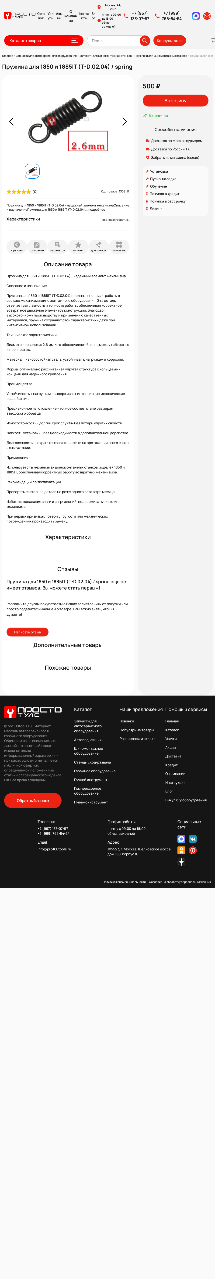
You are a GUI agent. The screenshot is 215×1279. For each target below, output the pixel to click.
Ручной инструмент (91, 779)
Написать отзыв (27, 632)
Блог (93, 15)
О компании (70, 16)
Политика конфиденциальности (124, 882)
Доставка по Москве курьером (177, 140)
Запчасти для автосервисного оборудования (88, 726)
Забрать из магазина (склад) (175, 157)
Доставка (173, 756)
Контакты (84, 15)
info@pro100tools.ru (54, 849)
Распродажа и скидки (138, 738)
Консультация (170, 40)
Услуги (51, 15)
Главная (172, 721)
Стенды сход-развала (92, 762)
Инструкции (175, 782)
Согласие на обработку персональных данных (180, 882)
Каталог (41, 15)
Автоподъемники (89, 739)
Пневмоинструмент (91, 802)
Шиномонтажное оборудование (88, 751)
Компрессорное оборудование (87, 791)
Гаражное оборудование (95, 770)
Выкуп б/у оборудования (186, 800)
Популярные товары (137, 730)
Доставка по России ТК (170, 149)
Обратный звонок (33, 800)
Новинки (127, 721)
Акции (59, 15)
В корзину (175, 100)
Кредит (171, 765)
